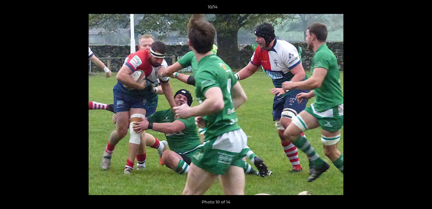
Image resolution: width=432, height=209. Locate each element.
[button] (407, 8)
